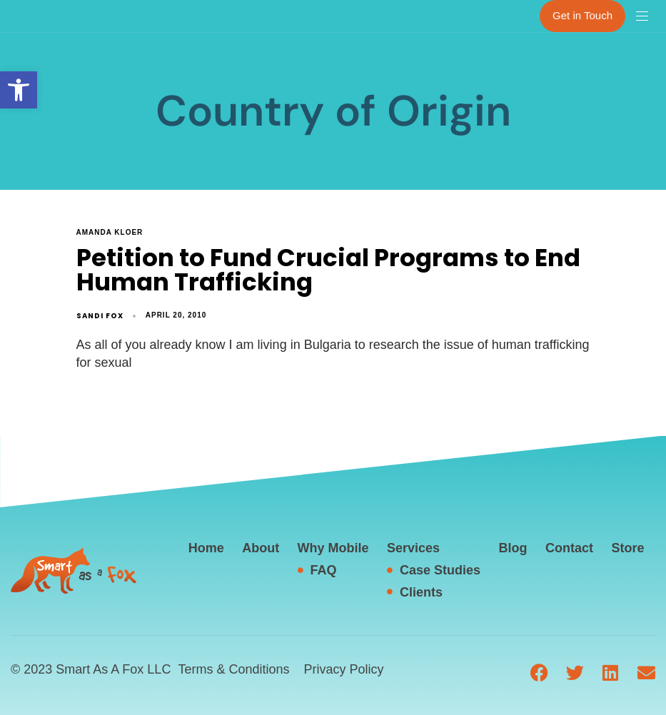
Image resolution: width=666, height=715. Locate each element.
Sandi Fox (99, 315)
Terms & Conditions (233, 669)
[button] (18, 89)
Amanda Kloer (109, 232)
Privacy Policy (343, 669)
